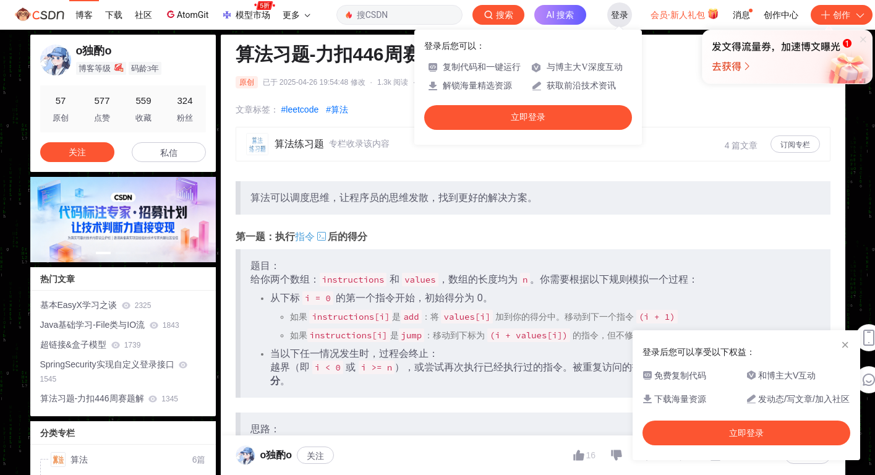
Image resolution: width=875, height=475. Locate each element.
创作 (841, 15)
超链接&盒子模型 (90, 344)
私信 (168, 153)
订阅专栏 (795, 144)
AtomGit (186, 14)
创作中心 (781, 15)
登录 (619, 15)
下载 (113, 15)
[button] (103, 253)
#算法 (337, 109)
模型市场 (248, 11)
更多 (296, 15)
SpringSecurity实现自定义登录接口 (114, 371)
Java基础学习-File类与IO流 (109, 325)
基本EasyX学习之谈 (96, 305)
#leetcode (300, 109)
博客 (84, 15)
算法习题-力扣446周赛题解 (109, 398)
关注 (315, 456)
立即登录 (528, 117)
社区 (143, 15)
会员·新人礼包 (685, 13)
